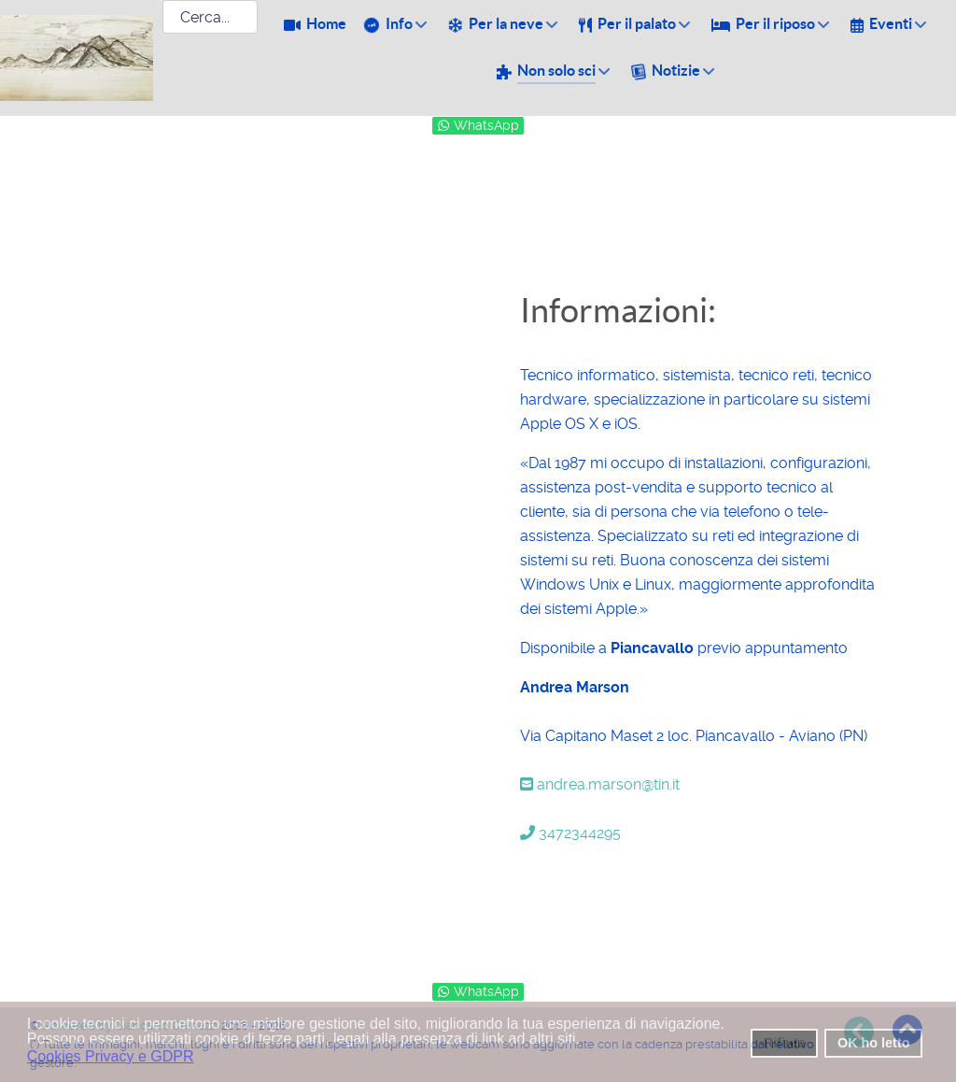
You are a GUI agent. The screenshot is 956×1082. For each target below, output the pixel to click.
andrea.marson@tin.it (600, 784)
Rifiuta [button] (785, 1042)
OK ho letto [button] (873, 1042)
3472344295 (570, 833)
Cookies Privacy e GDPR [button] (110, 1056)
